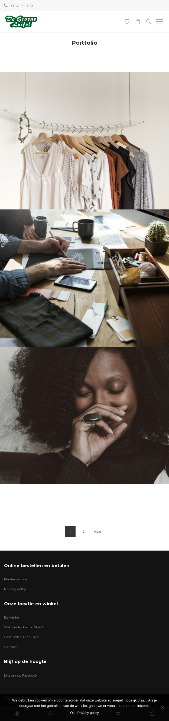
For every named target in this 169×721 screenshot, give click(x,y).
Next (97, 531)
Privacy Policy (15, 589)
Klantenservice (15, 579)
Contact (10, 647)
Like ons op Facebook (20, 675)
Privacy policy (88, 713)
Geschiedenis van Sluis (21, 637)
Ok (72, 713)
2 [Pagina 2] (83, 531)
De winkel (12, 617)
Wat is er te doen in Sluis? (23, 627)
